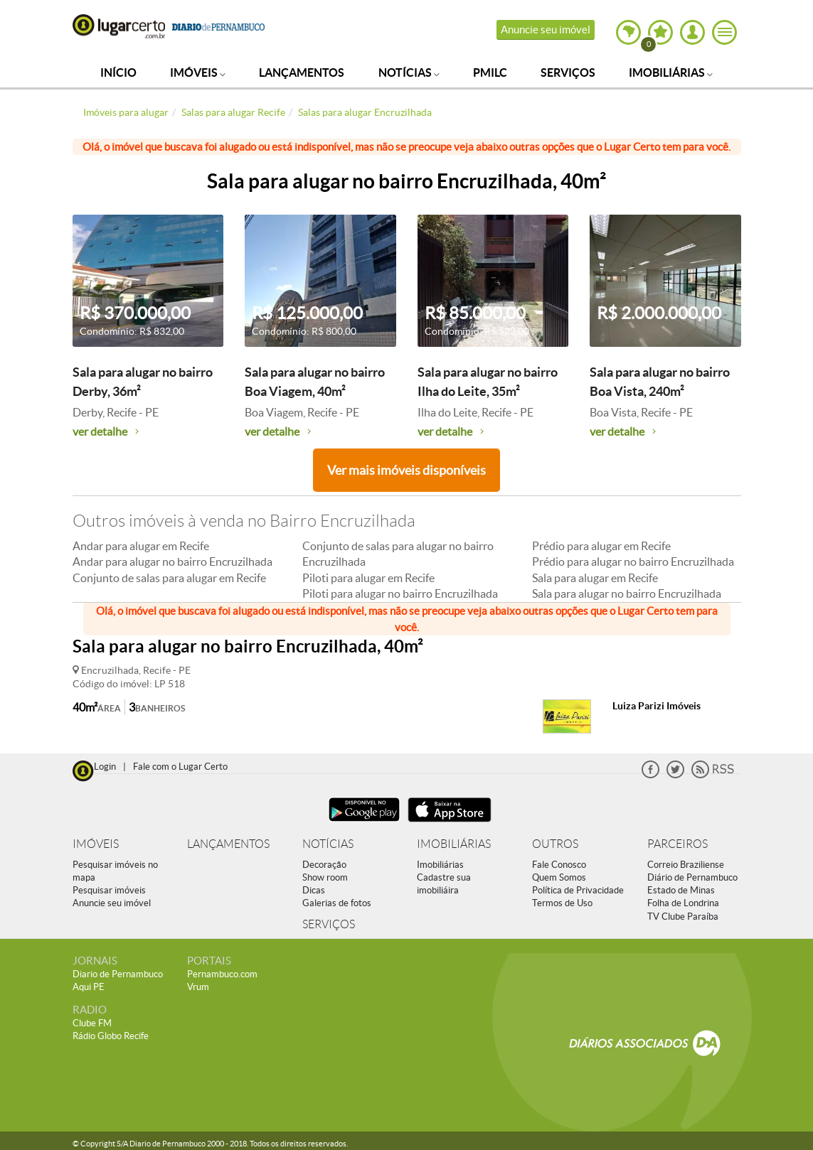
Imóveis (197, 72)
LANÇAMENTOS (228, 844)
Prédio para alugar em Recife (601, 545)
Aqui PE (89, 987)
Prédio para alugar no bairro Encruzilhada (633, 561)
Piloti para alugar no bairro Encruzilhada (400, 593)
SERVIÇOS (328, 924)
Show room (325, 877)
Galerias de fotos (336, 903)
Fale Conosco (559, 864)
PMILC (490, 72)
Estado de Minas (681, 890)
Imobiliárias (671, 72)
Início (118, 72)
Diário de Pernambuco (692, 877)
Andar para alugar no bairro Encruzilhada (172, 561)
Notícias (409, 72)
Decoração (324, 864)
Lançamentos (301, 72)
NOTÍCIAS (328, 844)
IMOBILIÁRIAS (454, 844)
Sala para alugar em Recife (595, 577)
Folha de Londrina (683, 903)
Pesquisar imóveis (109, 890)
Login (105, 766)
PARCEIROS (677, 844)
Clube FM (92, 1023)
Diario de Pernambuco (118, 974)
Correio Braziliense (685, 864)
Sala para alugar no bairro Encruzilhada (626, 593)
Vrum (198, 987)
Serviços (568, 72)
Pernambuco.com (222, 974)
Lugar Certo (119, 26)
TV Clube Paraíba (682, 916)
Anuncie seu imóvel (545, 29)
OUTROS (555, 844)
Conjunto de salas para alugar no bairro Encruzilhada (398, 553)
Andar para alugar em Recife (141, 545)
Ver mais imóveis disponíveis (406, 470)
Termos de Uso (562, 903)
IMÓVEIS (96, 844)
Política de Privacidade (578, 890)
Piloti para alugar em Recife (368, 577)
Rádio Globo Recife (111, 1036)
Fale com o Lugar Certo (180, 766)
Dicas (313, 890)
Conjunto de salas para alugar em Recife (169, 577)
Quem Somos (559, 877)
